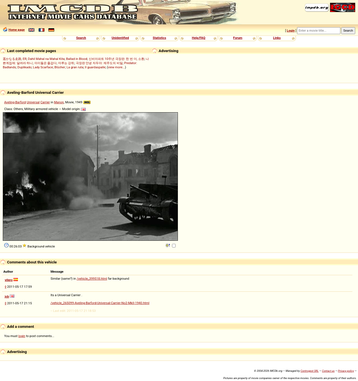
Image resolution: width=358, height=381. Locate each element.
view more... (116, 67)
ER (24, 59)
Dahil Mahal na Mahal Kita (46, 59)
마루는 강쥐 (66, 63)
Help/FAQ (198, 38)
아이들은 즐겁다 (45, 63)
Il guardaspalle (95, 67)
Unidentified (120, 38)
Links (277, 38)
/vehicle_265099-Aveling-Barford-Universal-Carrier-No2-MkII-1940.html (100, 303)
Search (81, 38)
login (21, 336)
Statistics (159, 38)
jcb (7, 296)
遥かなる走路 (12, 59)
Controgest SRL (309, 370)
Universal (33, 102)
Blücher (60, 67)
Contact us (328, 370)
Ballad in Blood (76, 59)
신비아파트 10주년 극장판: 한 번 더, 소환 (117, 59)
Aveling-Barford (15, 102)
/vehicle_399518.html (92, 279)
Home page (16, 30)
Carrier (45, 102)
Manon (59, 102)
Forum (237, 38)
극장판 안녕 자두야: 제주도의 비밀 (99, 63)
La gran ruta (75, 67)
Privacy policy (346, 370)
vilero (9, 280)
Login (291, 30)
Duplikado (24, 67)
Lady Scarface (43, 67)
